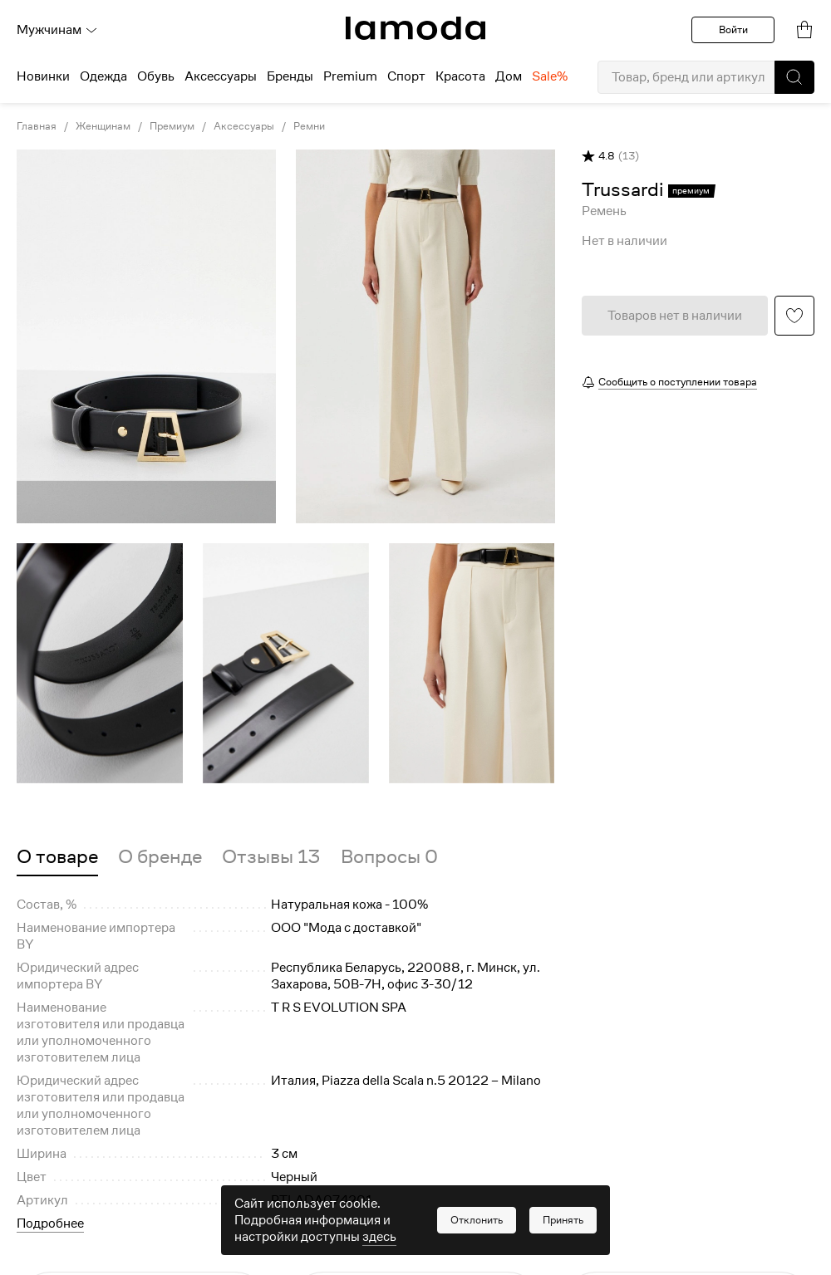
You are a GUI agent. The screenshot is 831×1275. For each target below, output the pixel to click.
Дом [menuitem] (508, 76)
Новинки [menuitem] (43, 76)
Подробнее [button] (50, 1223)
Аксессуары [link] (244, 126)
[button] (794, 77)
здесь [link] (379, 1236)
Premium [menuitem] (350, 76)
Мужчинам (57, 30)
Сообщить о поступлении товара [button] (677, 382)
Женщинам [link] (103, 126)
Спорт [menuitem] (406, 76)
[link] (415, 28)
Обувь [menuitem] (156, 76)
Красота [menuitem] (460, 76)
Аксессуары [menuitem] (220, 76)
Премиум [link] (172, 126)
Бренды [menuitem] (290, 76)
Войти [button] (733, 29)
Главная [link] (37, 126)
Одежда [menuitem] (103, 76)
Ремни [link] (309, 126)
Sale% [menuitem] (550, 76)
